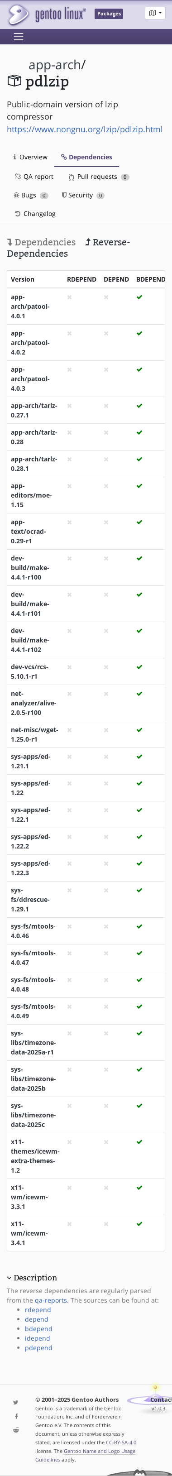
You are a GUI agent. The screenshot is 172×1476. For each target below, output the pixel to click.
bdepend (39, 1328)
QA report (33, 176)
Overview (31, 157)
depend (36, 1319)
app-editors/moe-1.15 (31, 495)
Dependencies (86, 157)
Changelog (35, 213)
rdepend (38, 1309)
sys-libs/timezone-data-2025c (33, 1115)
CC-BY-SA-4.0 (121, 1442)
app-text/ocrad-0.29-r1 (28, 531)
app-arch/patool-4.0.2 (30, 342)
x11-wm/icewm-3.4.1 (29, 1233)
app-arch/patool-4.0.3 (30, 379)
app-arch (55, 64)
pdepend (39, 1347)
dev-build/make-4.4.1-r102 (30, 640)
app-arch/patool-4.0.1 (30, 306)
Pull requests (99, 176)
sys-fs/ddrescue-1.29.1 (30, 899)
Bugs (31, 195)
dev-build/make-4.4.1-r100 (30, 567)
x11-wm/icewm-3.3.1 (29, 1197)
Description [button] (35, 1277)
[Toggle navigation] (18, 36)
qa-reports (51, 1300)
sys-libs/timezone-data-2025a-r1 (33, 1042)
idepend (37, 1338)
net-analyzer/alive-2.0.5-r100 (34, 703)
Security (83, 195)
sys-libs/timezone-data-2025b (33, 1079)
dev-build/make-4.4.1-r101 (30, 604)
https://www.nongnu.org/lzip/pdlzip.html (85, 129)
